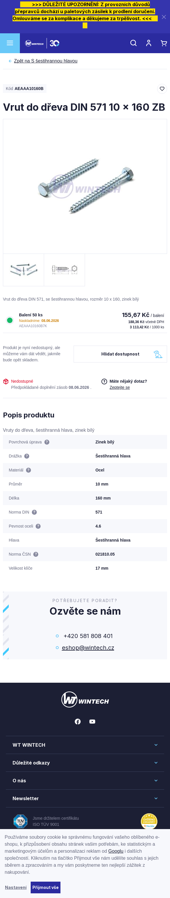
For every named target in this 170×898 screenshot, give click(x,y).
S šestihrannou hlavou (45, 61)
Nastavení (16, 887)
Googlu (116, 851)
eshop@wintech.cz (88, 647)
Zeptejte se (120, 387)
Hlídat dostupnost (120, 353)
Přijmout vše (45, 887)
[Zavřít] (164, 17)
